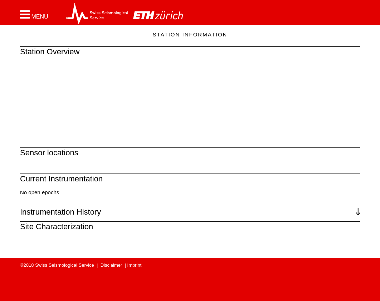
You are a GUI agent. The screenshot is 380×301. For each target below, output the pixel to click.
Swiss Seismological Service (64, 265)
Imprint (134, 265)
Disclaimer (111, 265)
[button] (34, 14)
